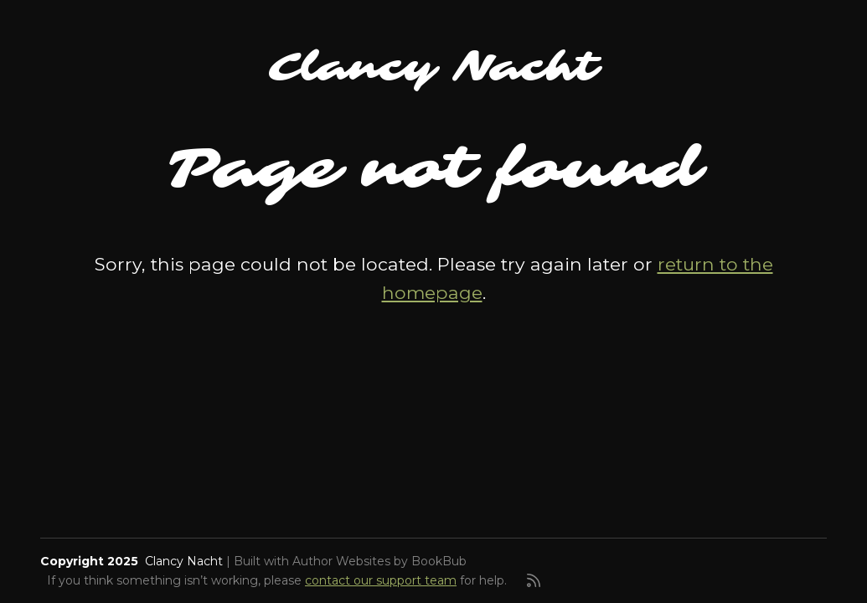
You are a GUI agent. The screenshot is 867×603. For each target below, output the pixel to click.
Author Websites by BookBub (379, 561)
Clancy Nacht (433, 67)
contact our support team (381, 580)
